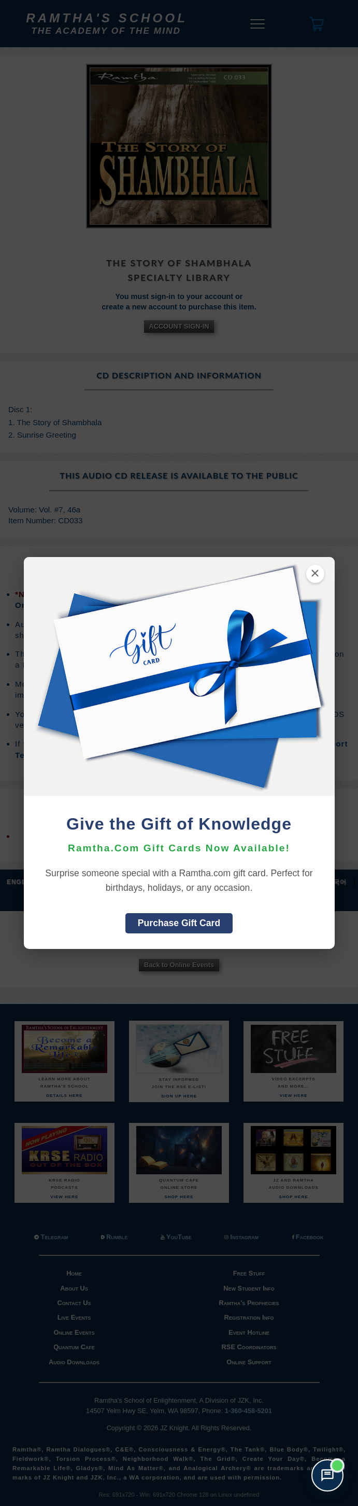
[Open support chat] (327, 1475)
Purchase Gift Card (179, 923)
